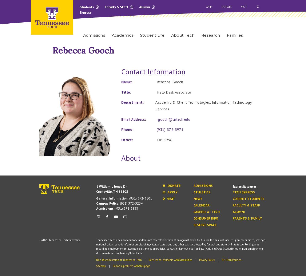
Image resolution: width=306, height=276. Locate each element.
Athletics (202, 192)
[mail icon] (124, 218)
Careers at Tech (207, 212)
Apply (209, 7)
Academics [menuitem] (122, 35)
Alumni (147, 7)
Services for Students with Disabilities (170, 260)
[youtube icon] (116, 218)
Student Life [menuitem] (152, 35)
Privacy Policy (207, 260)
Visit (244, 7)
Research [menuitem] (210, 35)
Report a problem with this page (131, 266)
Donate (227, 7)
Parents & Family (247, 218)
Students (89, 7)
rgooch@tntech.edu (173, 119)
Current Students (248, 199)
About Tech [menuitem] (183, 35)
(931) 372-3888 (117, 208)
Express (86, 12)
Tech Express (244, 192)
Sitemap (101, 266)
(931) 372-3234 (119, 203)
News (198, 199)
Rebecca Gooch (83, 50)
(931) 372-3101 (124, 198)
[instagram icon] (99, 218)
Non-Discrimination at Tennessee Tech (119, 260)
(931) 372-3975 (170, 129)
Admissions (203, 186)
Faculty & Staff (119, 7)
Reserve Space (205, 225)
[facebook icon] (107, 218)
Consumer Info (206, 218)
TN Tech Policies (231, 260)
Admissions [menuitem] (94, 35)
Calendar (202, 205)
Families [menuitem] (235, 35)
